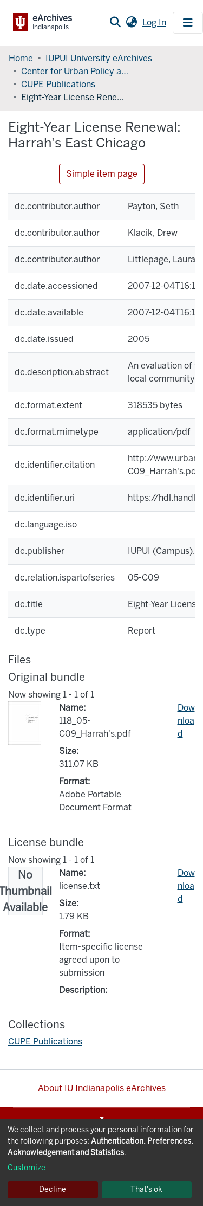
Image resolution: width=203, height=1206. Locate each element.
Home (21, 58)
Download (186, 720)
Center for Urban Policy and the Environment (75, 71)
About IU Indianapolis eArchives (102, 1088)
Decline (52, 1189)
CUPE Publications (58, 84)
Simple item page (101, 174)
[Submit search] (115, 23)
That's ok (146, 1189)
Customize (26, 1167)
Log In (155, 22)
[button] (131, 22)
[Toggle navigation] (188, 23)
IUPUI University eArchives (98, 58)
